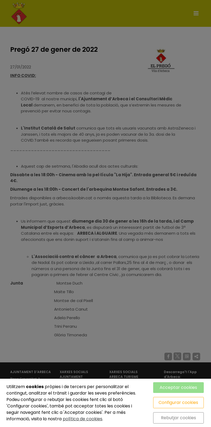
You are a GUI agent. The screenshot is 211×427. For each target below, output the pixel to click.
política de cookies (82, 419)
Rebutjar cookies (178, 418)
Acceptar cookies (178, 387)
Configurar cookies (178, 402)
